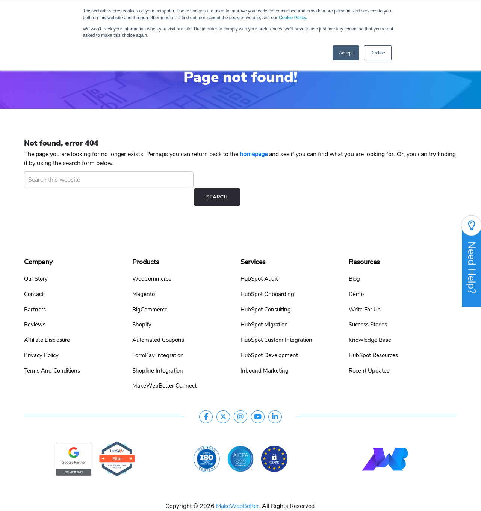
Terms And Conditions (52, 354)
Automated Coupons (158, 323)
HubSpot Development (269, 338)
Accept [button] (346, 53)
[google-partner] (73, 441)
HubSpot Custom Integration (276, 323)
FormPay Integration (158, 338)
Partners (35, 292)
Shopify (141, 307)
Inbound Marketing (264, 354)
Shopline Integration (157, 354)
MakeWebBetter (237, 489)
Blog (354, 262)
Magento (143, 277)
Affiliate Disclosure (47, 323)
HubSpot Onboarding (267, 277)
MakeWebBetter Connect (164, 369)
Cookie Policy (306, 18)
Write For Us (364, 292)
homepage (254, 154)
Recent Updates (369, 354)
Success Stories (368, 307)
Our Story (36, 262)
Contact (34, 277)
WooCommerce (151, 262)
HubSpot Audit (259, 262)
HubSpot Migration (264, 307)
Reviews (34, 307)
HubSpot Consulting (265, 292)
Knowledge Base (370, 323)
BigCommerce (150, 292)
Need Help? (471, 261)
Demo (356, 277)
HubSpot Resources (373, 338)
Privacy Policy (41, 338)
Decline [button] (377, 53)
